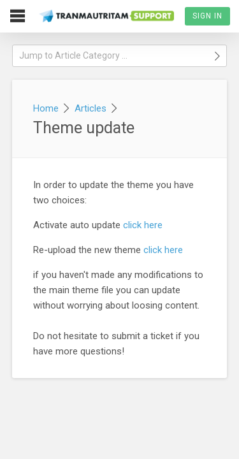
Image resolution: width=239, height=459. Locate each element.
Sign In (207, 15)
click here (143, 225)
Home (46, 108)
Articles (90, 108)
